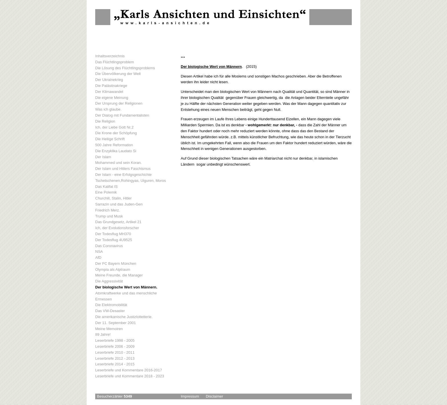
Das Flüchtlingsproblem (114, 62)
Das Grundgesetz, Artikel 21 (118, 222)
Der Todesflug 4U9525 (113, 240)
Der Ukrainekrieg (109, 80)
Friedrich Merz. (107, 210)
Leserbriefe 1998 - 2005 (115, 340)
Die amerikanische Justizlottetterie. (124, 317)
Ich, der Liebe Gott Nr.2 (114, 127)
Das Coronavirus (109, 246)
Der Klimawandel (109, 91)
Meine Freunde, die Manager (119, 275)
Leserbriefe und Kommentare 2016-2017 (128, 370)
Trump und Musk (109, 216)
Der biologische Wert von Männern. (126, 287)
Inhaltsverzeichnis (110, 56)
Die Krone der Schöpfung (116, 133)
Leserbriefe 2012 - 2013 (115, 358)
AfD (98, 257)
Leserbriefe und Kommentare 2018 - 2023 (129, 376)
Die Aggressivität (109, 281)
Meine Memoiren (109, 329)
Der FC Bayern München (115, 263)
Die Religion (105, 121)
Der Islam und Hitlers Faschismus (123, 168)
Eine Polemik (106, 192)
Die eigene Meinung (111, 97)
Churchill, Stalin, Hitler (113, 198)
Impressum (190, 396)
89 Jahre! (103, 334)
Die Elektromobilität (111, 305)
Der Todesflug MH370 (113, 234)
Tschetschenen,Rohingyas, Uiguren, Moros (130, 180)
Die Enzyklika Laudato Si (115, 151)
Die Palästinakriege (111, 86)
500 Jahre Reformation (114, 145)
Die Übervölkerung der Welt (118, 74)
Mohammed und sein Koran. (118, 162)
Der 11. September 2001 (115, 323)
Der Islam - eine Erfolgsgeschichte (123, 174)
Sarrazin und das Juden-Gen (119, 204)
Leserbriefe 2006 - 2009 (115, 346)
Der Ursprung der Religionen (118, 103)
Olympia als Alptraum (112, 269)
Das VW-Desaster (110, 311)
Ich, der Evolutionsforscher (117, 228)
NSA (99, 251)
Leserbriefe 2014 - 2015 (115, 364)
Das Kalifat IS (106, 186)
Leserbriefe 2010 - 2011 (115, 352)
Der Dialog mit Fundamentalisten (122, 115)
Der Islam (103, 157)
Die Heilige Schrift (110, 139)
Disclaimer (214, 396)
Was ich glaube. (108, 109)
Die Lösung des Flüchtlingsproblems (125, 68)
